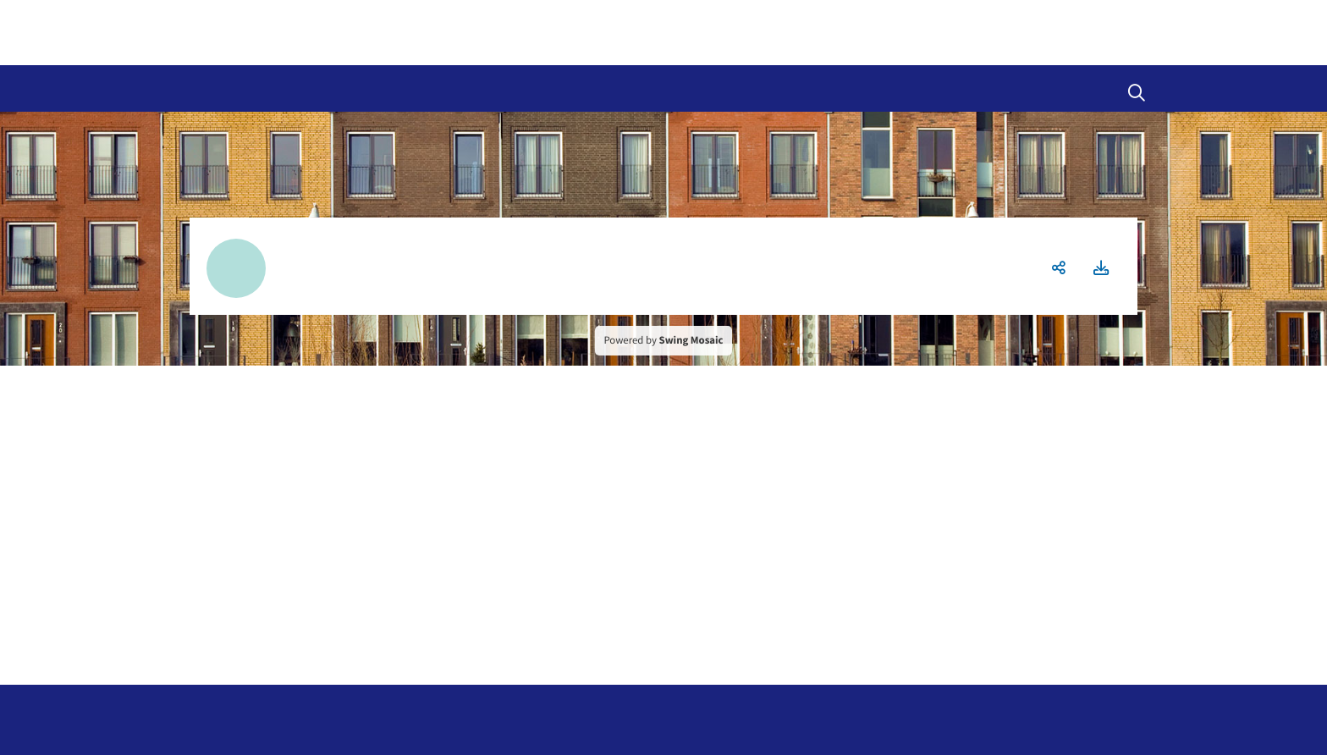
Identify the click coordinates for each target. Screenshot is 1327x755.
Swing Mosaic (691, 340)
